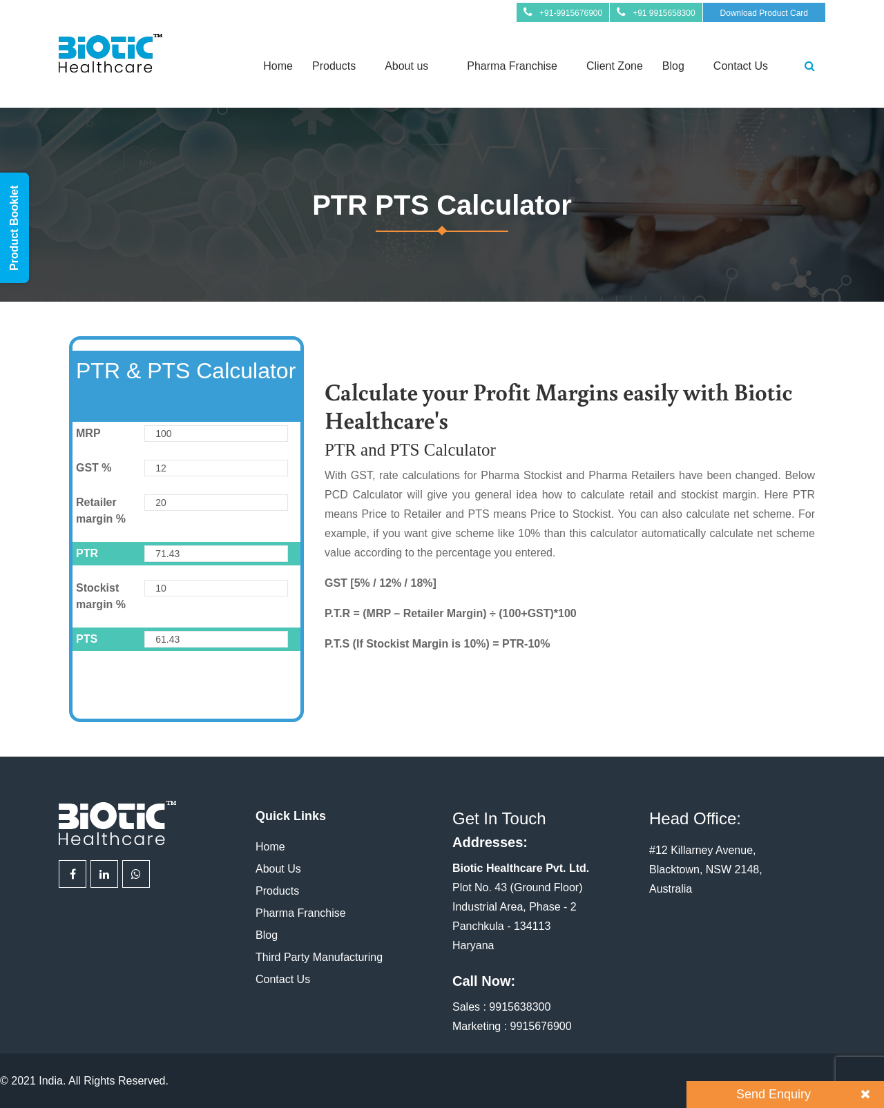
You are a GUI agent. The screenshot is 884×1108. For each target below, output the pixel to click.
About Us (278, 869)
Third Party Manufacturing (319, 957)
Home (278, 66)
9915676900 (541, 1026)
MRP (88, 433)
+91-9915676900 (570, 13)
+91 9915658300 (664, 13)
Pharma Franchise (512, 66)
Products (334, 66)
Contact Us (740, 66)
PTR (87, 553)
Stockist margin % (101, 596)
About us (406, 66)
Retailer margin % (101, 510)
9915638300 (519, 1007)
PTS (86, 639)
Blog (673, 66)
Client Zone (614, 66)
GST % (94, 468)
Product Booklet (14, 228)
